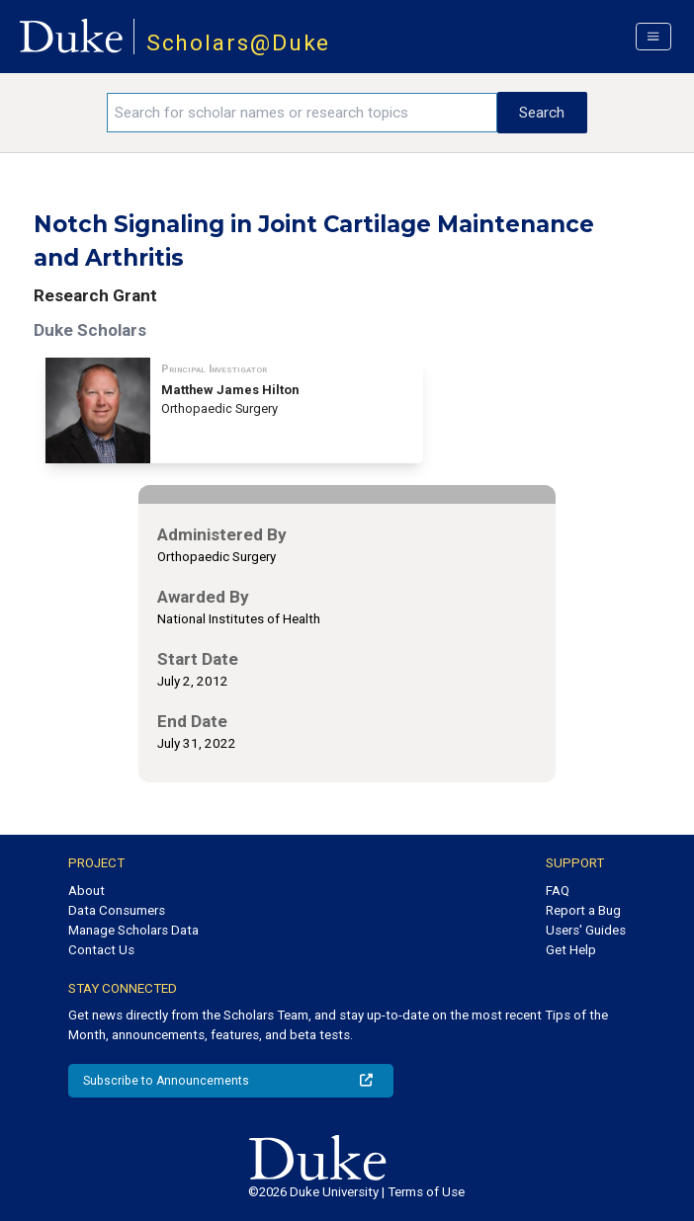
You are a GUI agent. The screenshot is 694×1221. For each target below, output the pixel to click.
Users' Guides (586, 930)
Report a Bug (583, 910)
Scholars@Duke (238, 43)
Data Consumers (116, 910)
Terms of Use (426, 1191)
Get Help (571, 949)
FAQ (557, 890)
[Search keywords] (302, 112)
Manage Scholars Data (133, 930)
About (86, 890)
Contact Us (101, 949)
